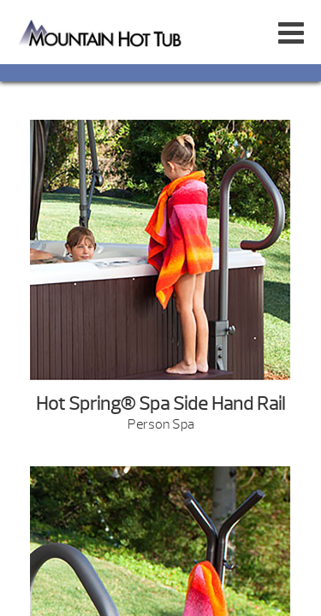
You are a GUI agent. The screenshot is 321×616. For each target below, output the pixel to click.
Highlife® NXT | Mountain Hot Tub (101, 32)
